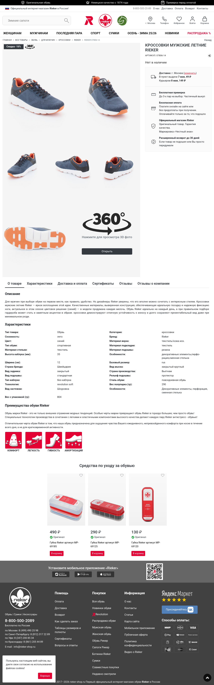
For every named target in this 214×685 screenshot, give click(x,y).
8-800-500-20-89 (142, 8)
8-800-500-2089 (19, 620)
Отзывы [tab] (125, 283)
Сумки (114, 33)
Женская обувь (101, 634)
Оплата (179, 8)
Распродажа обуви (104, 620)
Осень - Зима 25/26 (142, 33)
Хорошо (45, 675)
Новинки (172, 33)
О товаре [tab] (15, 283)
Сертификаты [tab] (103, 283)
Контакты (202, 8)
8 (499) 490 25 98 (28, 630)
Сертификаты (63, 638)
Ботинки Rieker (101, 654)
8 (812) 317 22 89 (40, 634)
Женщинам (12, 33)
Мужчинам (39, 33)
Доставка (167, 8)
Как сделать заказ (66, 621)
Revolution (100, 614)
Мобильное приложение (139, 628)
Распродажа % (199, 33)
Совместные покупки (105, 667)
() (190, 73)
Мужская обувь (101, 627)
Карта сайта (131, 621)
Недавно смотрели (104, 674)
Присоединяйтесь (179, 610)
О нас (156, 8)
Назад (208, 40)
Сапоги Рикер (100, 647)
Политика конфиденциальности (138, 643)
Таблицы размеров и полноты (68, 630)
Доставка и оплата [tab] (72, 283)
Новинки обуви (101, 608)
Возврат (190, 8)
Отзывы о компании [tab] (154, 283)
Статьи (128, 614)
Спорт (95, 33)
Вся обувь (98, 601)
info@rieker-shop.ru (24, 646)
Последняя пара (69, 33)
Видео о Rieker (133, 652)
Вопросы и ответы (66, 645)
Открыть (107, 251)
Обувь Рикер (100, 640)
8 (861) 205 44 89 (33, 641)
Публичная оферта (136, 634)
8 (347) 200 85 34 (24, 637)
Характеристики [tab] (39, 283)
